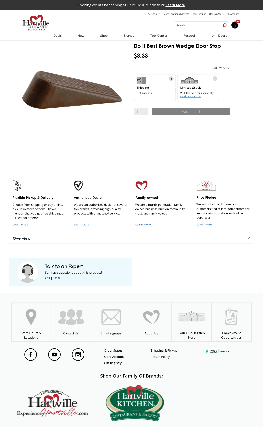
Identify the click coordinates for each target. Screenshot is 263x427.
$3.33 (141, 55)
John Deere (218, 35)
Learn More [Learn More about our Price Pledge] (204, 224)
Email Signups (199, 14)
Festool (188, 35)
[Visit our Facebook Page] (30, 354)
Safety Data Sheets (120, 417)
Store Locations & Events (176, 14)
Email (58, 278)
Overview (21, 238)
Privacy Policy (78, 417)
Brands (128, 35)
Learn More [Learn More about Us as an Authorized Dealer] (82, 224)
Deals (58, 36)
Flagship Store (216, 14)
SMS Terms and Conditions (223, 417)
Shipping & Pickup (164, 350)
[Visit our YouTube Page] (54, 354)
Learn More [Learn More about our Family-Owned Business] (143, 224)
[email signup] (111, 322)
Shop (104, 36)
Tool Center (158, 35)
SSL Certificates (225, 351)
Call (48, 278)
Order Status (113, 350)
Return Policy (160, 357)
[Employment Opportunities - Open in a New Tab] (231, 322)
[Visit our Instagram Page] (78, 354)
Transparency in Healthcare (170, 417)
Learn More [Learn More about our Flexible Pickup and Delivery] (21, 224)
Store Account (114, 357)
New (81, 35)
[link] (72, 90)
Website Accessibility (36, 417)
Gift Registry (113, 363)
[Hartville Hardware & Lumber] (35, 22)
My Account (233, 14)
